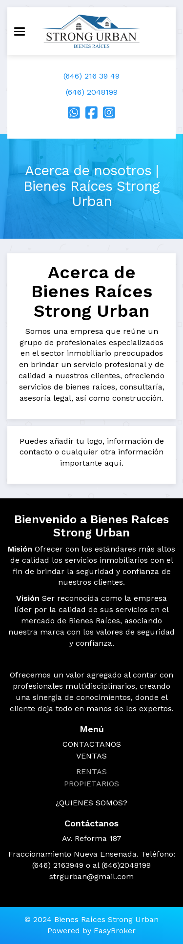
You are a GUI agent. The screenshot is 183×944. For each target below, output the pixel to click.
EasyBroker (115, 930)
